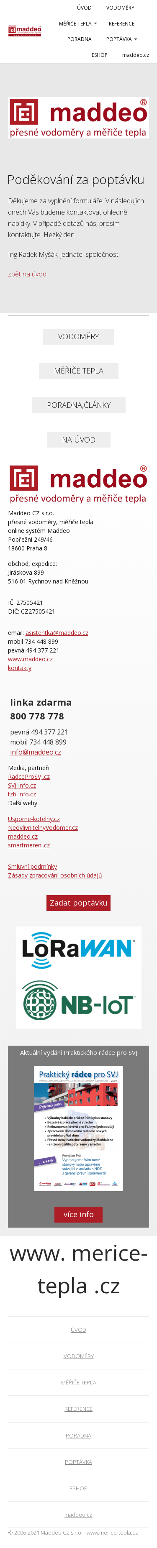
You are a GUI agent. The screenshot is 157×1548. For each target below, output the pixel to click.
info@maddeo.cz (35, 752)
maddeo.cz (135, 55)
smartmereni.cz (29, 845)
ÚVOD (84, 7)
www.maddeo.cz (30, 659)
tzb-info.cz (22, 794)
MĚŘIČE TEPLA (75, 23)
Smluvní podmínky (32, 866)
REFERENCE (121, 23)
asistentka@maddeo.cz (57, 633)
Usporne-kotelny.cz (34, 819)
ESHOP (100, 55)
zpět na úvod (27, 274)
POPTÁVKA (119, 39)
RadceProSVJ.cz (29, 776)
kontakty (19, 668)
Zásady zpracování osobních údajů (55, 875)
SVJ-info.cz (22, 785)
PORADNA (79, 39)
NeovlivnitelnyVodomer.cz (43, 828)
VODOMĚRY (120, 7)
